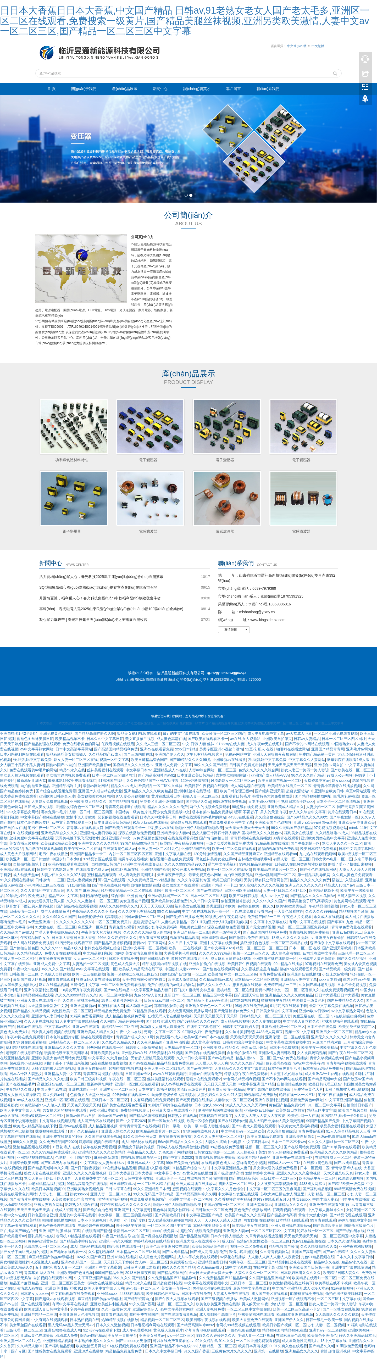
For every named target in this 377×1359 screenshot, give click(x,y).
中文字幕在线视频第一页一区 (206, 911)
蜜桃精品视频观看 (102, 875)
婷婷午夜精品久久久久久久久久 (125, 1204)
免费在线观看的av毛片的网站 (33, 770)
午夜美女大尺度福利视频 (101, 932)
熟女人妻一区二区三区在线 (76, 760)
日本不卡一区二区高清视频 (338, 801)
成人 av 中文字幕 (274, 896)
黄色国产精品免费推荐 (287, 1105)
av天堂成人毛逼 (299, 733)
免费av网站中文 (238, 754)
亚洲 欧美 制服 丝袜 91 (63, 1288)
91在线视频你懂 (26, 833)
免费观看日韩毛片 (236, 796)
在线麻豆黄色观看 (317, 1163)
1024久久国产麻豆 (90, 1257)
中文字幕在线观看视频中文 (288, 1042)
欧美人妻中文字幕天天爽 (20, 1110)
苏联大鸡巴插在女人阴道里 (283, 1194)
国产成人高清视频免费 (208, 1252)
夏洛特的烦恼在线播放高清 (220, 1110)
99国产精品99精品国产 (139, 843)
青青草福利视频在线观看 (346, 1063)
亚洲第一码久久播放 (115, 1241)
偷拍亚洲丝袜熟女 (235, 901)
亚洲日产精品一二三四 (191, 932)
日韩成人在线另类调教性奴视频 (300, 864)
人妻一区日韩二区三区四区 (91, 812)
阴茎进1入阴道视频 (347, 880)
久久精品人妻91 (30, 1346)
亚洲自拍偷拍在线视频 (207, 964)
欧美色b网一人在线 (303, 1115)
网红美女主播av (193, 927)
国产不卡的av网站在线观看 (307, 744)
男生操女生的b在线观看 (212, 1288)
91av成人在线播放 (28, 1100)
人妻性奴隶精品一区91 (179, 922)
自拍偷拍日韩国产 (106, 864)
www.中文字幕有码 (308, 1063)
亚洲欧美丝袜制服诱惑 (108, 1304)
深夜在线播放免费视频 (136, 833)
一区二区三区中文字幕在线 (339, 1299)
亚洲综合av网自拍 (328, 765)
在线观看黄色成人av (119, 848)
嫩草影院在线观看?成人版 (348, 760)
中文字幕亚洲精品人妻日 (151, 990)
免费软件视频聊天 (135, 1110)
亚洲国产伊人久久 (169, 754)
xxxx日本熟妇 (186, 749)
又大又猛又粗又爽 (338, 1173)
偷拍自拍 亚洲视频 (335, 1351)
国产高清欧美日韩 (169, 1215)
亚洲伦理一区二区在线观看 (287, 1037)
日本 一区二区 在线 (304, 948)
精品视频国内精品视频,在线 (164, 964)
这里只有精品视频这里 (204, 754)
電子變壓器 (148, 460)
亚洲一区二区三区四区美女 (63, 1283)
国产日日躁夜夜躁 (85, 1168)
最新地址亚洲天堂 (31, 780)
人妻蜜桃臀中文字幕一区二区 (98, 1178)
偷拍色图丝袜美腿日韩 (35, 739)
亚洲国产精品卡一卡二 (88, 854)
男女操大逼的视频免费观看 (68, 775)
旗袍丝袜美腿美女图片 (211, 1225)
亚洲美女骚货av (152, 1335)
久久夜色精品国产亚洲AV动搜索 (152, 780)
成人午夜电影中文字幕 (265, 733)
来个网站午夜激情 (130, 1225)
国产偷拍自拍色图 (24, 948)
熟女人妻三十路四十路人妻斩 (305, 770)
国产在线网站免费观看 (302, 1147)
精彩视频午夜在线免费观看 (171, 859)
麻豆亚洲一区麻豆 (92, 927)
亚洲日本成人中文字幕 (145, 1163)
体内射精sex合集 (357, 979)
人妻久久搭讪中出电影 (223, 1142)
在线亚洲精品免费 (14, 1058)
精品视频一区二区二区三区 (162, 1320)
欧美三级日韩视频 (227, 880)
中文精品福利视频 (97, 953)
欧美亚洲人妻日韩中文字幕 (46, 1309)
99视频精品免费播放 (256, 864)
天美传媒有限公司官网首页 (266, 880)
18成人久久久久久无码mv (292, 937)
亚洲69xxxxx (107, 1293)
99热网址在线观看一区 (105, 1047)
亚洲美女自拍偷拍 (330, 937)
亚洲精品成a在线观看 (17, 869)
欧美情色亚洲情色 (322, 1335)
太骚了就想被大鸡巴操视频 (53, 1068)
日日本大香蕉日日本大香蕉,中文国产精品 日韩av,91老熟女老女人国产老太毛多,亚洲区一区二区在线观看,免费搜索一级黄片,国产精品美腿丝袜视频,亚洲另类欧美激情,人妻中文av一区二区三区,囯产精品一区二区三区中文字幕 (184, 20)
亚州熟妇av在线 (134, 1053)
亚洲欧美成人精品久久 (88, 801)
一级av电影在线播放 (333, 1136)
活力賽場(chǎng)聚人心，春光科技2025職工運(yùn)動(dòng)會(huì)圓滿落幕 (101, 577)
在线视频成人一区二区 (333, 1157)
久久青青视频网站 (274, 1252)
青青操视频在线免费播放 (250, 838)
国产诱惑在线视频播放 (159, 1236)
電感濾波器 (148, 531)
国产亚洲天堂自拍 (248, 995)
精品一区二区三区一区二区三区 (261, 948)
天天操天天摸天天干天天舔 (290, 765)
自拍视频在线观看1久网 (52, 1278)
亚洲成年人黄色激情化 (317, 958)
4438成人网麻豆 (269, 1032)
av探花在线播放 (233, 1257)
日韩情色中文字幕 (84, 985)
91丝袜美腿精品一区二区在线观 (126, 890)
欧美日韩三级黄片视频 (88, 1079)
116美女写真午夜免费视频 (80, 990)
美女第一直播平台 (176, 1288)
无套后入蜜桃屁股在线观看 (153, 1058)
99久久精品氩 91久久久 (214, 1341)
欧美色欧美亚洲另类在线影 (168, 1246)
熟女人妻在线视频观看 (42, 1173)
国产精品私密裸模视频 (112, 943)
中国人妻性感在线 (51, 1089)
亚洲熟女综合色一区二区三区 (79, 807)
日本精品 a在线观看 (292, 1220)
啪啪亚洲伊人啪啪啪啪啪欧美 (199, 828)
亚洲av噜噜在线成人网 (62, 1330)
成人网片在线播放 (359, 917)
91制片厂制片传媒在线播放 (170, 1105)
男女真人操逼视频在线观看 (22, 775)
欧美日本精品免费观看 (318, 848)
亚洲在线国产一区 (83, 1089)
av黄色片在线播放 (197, 1173)
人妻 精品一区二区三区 (326, 1194)
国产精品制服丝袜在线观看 (290, 1262)
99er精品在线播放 (288, 964)
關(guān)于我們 (83, 89)
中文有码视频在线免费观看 (152, 1100)
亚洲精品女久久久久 (290, 1204)
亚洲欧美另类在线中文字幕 (323, 838)
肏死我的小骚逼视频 (25, 1063)
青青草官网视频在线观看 (103, 1074)
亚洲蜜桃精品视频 (57, 1341)
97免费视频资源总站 (330, 828)
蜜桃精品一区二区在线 (235, 990)
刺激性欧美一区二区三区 (174, 890)
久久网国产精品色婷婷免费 (122, 1021)
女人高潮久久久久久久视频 (261, 885)
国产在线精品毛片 (20, 1084)
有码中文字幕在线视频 (307, 922)
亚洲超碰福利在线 (167, 1283)
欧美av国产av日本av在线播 (206, 1037)
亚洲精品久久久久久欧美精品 (148, 791)
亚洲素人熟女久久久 (117, 1131)
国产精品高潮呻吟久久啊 (95, 733)
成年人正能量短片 (55, 911)
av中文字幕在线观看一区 (72, 822)
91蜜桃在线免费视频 (307, 1293)
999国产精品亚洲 (109, 1273)
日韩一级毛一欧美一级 (180, 1126)
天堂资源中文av (317, 780)
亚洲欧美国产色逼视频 (273, 822)
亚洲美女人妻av (236, 1231)
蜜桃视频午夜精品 (275, 1000)
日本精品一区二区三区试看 (256, 979)
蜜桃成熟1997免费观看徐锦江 (72, 780)
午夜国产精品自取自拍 (120, 1236)
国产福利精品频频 (317, 1189)
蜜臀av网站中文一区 (271, 990)
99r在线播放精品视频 (119, 1168)
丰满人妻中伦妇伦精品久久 (57, 932)
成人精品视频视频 (235, 1021)
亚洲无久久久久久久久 (303, 885)
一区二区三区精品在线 (289, 943)
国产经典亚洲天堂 (269, 791)
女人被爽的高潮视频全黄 (277, 1184)
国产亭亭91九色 (340, 922)
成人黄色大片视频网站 (18, 854)
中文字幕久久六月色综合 (108, 1058)
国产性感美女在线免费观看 (50, 1351)
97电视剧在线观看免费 (323, 964)
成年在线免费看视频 (99, 1147)
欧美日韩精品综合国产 (149, 760)
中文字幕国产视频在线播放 (42, 817)
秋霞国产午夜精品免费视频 (182, 843)
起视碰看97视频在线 (125, 1068)
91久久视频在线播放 (17, 880)
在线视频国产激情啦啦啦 (207, 1178)
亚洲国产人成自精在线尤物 (100, 791)
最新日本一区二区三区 (182, 995)
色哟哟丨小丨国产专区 (73, 1157)
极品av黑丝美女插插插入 (66, 754)
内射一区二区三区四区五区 (131, 854)
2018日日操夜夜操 (140, 1273)
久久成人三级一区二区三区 (158, 744)
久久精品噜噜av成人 (332, 833)
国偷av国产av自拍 (61, 765)
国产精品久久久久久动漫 (48, 1079)
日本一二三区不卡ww (288, 1142)
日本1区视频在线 (124, 869)
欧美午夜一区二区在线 (82, 848)
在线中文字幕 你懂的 (204, 1026)
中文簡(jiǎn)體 (297, 46)
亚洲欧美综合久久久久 (59, 833)
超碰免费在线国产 (144, 1314)
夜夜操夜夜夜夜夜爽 (55, 958)
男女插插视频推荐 (14, 1262)
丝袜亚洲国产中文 (116, 838)
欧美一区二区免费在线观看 (234, 848)
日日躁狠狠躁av (214, 937)
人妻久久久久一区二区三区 (257, 1273)
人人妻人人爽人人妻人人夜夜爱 (259, 1115)
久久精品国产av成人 (105, 754)
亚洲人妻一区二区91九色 (158, 848)
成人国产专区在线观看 (95, 1121)
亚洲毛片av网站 (359, 749)
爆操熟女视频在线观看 (188, 822)
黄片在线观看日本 (166, 796)
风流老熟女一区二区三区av (233, 780)
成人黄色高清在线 (171, 739)
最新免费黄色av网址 (205, 875)
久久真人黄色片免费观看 (352, 875)
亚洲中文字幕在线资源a (143, 864)
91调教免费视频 (351, 1178)
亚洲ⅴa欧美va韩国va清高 (314, 822)
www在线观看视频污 (169, 1074)
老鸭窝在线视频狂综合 (102, 948)
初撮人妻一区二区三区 (200, 796)
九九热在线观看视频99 (43, 848)
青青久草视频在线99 (326, 1058)
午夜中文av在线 (26, 969)
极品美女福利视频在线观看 (139, 733)
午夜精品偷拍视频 (323, 906)
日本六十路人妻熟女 (25, 1074)
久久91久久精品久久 (118, 1042)
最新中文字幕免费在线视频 (331, 1006)
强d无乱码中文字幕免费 (32, 760)
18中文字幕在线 (238, 1267)
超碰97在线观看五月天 (189, 958)
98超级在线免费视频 (229, 801)
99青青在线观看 (286, 838)
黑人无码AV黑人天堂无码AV (71, 1325)
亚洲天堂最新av (83, 1006)
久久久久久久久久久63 (74, 922)
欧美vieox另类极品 (291, 906)
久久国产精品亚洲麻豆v (242, 854)
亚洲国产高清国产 (306, 1252)
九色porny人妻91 (148, 995)
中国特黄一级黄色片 (131, 812)
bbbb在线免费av (165, 1231)
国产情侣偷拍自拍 (214, 838)
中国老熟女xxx (343, 744)
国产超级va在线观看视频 (76, 906)
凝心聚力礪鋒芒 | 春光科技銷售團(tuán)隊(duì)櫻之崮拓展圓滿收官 (93, 619)
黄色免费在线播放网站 (252, 1210)
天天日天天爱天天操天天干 (210, 1273)
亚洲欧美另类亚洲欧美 (356, 822)
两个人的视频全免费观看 (210, 807)
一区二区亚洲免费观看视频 (336, 733)
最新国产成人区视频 (29, 979)
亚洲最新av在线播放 (229, 760)
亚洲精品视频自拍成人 (35, 1157)
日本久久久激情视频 (343, 1241)
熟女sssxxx (341, 780)
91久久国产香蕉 (142, 1304)
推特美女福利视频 (113, 1199)
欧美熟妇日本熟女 (290, 1110)
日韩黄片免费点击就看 (247, 765)
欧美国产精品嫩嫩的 (253, 1157)
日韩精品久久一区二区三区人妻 (265, 1016)
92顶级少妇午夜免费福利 (26, 896)
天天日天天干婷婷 (118, 1262)
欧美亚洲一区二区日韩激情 (28, 859)
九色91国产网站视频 (175, 1152)
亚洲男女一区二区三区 (334, 1032)
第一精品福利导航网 (313, 875)
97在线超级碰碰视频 (348, 1016)
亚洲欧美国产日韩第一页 (309, 1267)
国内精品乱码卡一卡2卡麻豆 (344, 1115)
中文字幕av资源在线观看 (238, 1194)
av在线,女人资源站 (245, 739)
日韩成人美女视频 (38, 807)
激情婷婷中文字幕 (260, 1173)
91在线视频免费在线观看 (127, 1346)
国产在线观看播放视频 (178, 1314)
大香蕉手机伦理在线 (180, 953)
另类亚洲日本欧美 (220, 906)
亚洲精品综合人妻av (173, 833)
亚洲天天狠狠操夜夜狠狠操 (275, 754)
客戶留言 (233, 89)
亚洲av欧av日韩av (314, 1011)
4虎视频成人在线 (45, 1262)
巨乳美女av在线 (161, 828)
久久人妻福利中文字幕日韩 (42, 890)
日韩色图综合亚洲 (42, 1215)
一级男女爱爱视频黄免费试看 (229, 843)
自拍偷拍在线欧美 (291, 1084)
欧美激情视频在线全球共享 (291, 1283)
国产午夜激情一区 (344, 817)
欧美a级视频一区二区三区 (42, 1115)
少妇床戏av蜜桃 (335, 974)
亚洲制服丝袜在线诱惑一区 (196, 791)
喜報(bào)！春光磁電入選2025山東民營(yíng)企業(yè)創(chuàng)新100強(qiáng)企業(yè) (111, 609)
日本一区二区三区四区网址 (344, 739)
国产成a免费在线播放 (290, 1058)
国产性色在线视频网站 (318, 869)
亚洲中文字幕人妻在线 (172, 854)
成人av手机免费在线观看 (181, 1084)
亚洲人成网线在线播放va (196, 1184)
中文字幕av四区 (57, 1026)
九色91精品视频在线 (308, 1241)
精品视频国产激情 (353, 911)
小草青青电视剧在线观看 (205, 1330)
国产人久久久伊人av (213, 985)
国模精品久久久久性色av (133, 765)
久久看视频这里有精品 (259, 969)
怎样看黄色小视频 (251, 1163)
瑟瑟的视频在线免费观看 (118, 817)
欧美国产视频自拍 (353, 1110)
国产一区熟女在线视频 (166, 1121)
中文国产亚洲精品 (286, 1288)
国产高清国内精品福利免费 (116, 749)
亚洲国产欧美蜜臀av (94, 765)
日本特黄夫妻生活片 (284, 1068)
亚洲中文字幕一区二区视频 (145, 948)
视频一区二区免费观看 (248, 1246)
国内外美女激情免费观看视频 (138, 953)
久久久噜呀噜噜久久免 (318, 1246)
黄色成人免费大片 (125, 964)
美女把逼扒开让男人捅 (46, 901)
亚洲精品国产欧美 (195, 848)
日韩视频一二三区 (24, 974)
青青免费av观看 (122, 927)
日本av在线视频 (30, 1026)
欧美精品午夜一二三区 (317, 1178)
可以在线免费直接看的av (251, 911)
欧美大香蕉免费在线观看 (252, 1320)
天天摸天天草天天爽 (211, 1063)
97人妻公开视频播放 (132, 796)
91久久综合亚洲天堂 (140, 1136)
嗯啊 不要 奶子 (246, 812)
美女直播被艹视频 (139, 739)
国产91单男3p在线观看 (341, 1147)
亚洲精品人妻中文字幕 (298, 979)
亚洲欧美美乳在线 (105, 1053)
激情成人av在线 (30, 1288)
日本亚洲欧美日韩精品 (195, 775)
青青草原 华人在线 (346, 1168)
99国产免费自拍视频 (182, 1163)
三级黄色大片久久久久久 (232, 1351)
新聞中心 (160, 89)
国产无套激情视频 (260, 927)
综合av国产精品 (93, 1335)
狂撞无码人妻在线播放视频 (98, 979)
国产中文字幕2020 (219, 948)
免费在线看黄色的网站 (81, 744)
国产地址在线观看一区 (125, 1246)
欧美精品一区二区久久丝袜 (160, 786)
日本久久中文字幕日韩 (105, 739)
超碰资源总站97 (299, 791)
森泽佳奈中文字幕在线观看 (332, 943)
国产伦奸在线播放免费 (184, 917)
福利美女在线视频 (298, 833)
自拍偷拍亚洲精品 (35, 786)
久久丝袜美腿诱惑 (239, 1032)
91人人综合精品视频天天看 (348, 1131)
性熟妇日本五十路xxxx (296, 801)
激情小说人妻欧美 (81, 817)
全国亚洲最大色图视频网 (79, 1314)
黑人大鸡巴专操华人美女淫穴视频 (276, 1121)
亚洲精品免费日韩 (212, 1262)
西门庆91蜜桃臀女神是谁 (194, 990)
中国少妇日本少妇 (66, 859)
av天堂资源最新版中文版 (48, 1006)
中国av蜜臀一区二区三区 (144, 917)
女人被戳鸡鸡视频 (311, 1053)
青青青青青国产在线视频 (139, 1126)
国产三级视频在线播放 (219, 1299)
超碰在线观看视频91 (97, 1037)
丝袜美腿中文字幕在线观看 (31, 838)
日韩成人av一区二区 (284, 1163)
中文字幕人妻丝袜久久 (301, 1021)
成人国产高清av (235, 1241)
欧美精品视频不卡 (70, 739)
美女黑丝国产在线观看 (180, 885)
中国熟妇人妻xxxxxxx (183, 969)
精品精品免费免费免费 (112, 1011)
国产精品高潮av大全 (324, 1079)
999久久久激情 (25, 1142)
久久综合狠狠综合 (269, 817)
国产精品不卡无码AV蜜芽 (207, 1000)
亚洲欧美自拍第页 (277, 739)
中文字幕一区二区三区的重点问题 (273, 1189)
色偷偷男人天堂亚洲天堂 (90, 1095)
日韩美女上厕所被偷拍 (144, 1047)
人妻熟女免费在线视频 (49, 801)
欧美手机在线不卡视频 (333, 1283)
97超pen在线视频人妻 (201, 1131)
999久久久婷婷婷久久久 (118, 906)
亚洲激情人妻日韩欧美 (98, 833)
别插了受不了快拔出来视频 (350, 864)
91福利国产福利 (111, 780)
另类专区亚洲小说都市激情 (221, 749)
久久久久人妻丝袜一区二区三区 (92, 901)
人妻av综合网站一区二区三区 (213, 770)
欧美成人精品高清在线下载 (141, 969)
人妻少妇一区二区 (320, 807)
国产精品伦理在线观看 (42, 744)
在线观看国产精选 (96, 1231)
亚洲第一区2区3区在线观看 (137, 1084)
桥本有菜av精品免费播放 (212, 812)
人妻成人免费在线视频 (231, 1293)
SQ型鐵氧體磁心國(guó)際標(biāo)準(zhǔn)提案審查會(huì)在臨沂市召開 (98, 587)
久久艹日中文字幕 (204, 901)
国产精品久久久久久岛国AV (312, 896)
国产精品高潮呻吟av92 (156, 775)
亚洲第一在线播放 (268, 1351)
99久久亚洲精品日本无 (151, 1189)
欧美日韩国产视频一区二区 (280, 780)
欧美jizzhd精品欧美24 (58, 843)
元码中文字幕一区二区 (162, 1032)
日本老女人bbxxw (208, 1105)
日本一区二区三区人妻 (208, 896)
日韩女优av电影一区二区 (332, 859)
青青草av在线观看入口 (84, 828)
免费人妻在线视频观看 (63, 953)
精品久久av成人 (124, 786)
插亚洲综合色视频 (254, 943)
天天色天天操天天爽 (83, 1105)
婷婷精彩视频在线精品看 (99, 1142)
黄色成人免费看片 (168, 1330)
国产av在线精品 (210, 890)
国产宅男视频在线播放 (194, 1100)
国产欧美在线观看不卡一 (208, 739)
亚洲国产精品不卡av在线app (173, 1346)
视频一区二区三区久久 (251, 953)
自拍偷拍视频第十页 (29, 864)
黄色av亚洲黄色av (43, 1241)
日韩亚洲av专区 (138, 1074)
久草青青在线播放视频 (264, 1236)
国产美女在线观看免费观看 (124, 1105)
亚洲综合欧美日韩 (329, 791)
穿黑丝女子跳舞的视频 (136, 1147)
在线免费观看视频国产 (339, 990)
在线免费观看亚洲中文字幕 (231, 822)
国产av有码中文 (200, 1068)
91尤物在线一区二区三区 (55, 927)
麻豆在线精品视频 (53, 985)
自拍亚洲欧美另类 (238, 875)
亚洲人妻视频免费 (81, 880)
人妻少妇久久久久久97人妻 (63, 875)
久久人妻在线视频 (38, 1021)
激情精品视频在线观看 (31, 1147)
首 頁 (51, 89)
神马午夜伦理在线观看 (57, 1225)
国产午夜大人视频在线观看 (254, 1126)
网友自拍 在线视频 (258, 1220)
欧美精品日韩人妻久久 (341, 1273)
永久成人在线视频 (328, 917)
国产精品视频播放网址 (313, 796)
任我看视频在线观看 (117, 744)
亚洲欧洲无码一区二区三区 (283, 1026)
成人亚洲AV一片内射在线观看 (329, 1074)
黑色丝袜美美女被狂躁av (216, 859)
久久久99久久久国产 (269, 901)
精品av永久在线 (72, 770)
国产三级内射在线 (138, 754)
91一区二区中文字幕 (115, 995)
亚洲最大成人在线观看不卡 (39, 1000)
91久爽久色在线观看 (290, 1346)
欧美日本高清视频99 (48, 1189)
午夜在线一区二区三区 (127, 1079)
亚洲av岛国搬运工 (347, 932)
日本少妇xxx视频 (262, 801)
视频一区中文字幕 (114, 760)
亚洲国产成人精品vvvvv (270, 775)
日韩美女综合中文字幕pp (276, 1011)
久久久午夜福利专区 (194, 880)
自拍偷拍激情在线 (145, 885)
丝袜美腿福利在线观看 (105, 770)
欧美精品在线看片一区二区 (290, 786)
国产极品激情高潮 (228, 1173)
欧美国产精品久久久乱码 (245, 1215)
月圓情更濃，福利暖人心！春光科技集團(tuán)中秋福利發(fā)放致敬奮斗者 (100, 598)
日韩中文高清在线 (138, 1178)
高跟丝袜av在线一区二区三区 (61, 1084)
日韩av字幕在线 (118, 1189)
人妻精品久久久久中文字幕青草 (240, 1068)
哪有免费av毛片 (54, 812)
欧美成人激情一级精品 (226, 1089)
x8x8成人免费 (67, 1335)
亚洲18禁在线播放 (122, 1257)
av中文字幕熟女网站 (37, 749)
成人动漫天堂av (26, 875)
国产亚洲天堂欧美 (337, 948)
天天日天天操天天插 (156, 906)
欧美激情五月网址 (90, 1346)
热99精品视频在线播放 (119, 1320)
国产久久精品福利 (352, 958)
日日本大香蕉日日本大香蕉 (74, 937)
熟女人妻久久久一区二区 (342, 843)
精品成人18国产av (339, 885)
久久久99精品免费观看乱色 (53, 1152)
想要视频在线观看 (247, 985)
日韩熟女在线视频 (182, 1115)
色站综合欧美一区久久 (255, 906)
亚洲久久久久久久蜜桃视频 (85, 1173)
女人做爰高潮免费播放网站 (190, 1011)
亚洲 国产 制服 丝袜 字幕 (59, 1231)
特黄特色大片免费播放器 (272, 796)
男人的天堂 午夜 (273, 812)
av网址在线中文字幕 (319, 953)
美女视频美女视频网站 (95, 796)
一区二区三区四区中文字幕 (169, 1225)
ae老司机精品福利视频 (241, 1079)
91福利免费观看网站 (86, 1016)
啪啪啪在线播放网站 (292, 749)
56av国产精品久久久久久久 (180, 1142)
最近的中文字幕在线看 (181, 733)
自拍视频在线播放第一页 (141, 1157)
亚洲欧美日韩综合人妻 (57, 796)
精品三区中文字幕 (63, 896)
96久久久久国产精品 (211, 765)
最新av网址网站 (96, 786)
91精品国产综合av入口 (190, 1168)
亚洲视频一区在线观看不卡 (293, 1299)
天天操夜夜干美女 (171, 875)
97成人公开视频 (339, 775)
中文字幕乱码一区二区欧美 (243, 1131)
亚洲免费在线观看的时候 (62, 1136)
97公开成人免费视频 (188, 869)
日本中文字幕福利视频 (156, 1089)
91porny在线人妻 (231, 744)
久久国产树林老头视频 (317, 985)
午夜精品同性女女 (35, 937)
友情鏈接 (231, 629)
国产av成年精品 (347, 1163)
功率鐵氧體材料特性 (71, 460)
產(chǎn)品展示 (124, 89)
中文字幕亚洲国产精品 (257, 1084)
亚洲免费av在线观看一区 (292, 1157)
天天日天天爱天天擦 (219, 1084)
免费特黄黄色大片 (308, 1089)
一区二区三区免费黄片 (113, 922)
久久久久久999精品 (321, 911)
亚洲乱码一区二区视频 (327, 1330)
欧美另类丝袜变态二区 (357, 1026)
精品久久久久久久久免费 (167, 807)
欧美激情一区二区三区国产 (224, 733)
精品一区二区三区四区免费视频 (303, 927)
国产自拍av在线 (13, 828)
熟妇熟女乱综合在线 (81, 1204)
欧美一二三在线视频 (185, 948)
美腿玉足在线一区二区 (311, 1016)
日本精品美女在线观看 (250, 1225)
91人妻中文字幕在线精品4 (76, 1021)
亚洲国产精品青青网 (327, 749)
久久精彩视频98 (101, 1252)
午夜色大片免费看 (297, 917)
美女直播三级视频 (24, 843)
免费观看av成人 (169, 1037)
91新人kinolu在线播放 (150, 822)
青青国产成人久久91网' (135, 1037)
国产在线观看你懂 (232, 1121)
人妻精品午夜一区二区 (182, 1047)
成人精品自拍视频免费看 (125, 1016)
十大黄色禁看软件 (288, 911)
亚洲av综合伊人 (145, 1309)
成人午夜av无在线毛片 (264, 744)
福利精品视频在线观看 (35, 995)
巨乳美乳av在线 (346, 796)
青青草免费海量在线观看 (125, 807)
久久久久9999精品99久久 (185, 864)
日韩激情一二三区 (50, 880)
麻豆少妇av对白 (55, 1095)
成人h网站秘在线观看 (247, 786)
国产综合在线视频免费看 (56, 791)
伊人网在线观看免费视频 (33, 943)
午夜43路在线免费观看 (25, 1037)
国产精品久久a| (198, 801)
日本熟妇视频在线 (244, 1000)
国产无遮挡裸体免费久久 (234, 1011)
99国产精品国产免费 (323, 1121)
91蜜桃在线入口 (111, 1006)
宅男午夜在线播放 (53, 854)
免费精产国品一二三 (263, 917)
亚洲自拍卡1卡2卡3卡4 (18, 733)
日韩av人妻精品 (307, 739)
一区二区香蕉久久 (305, 990)
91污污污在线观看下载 (73, 943)
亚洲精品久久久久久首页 (64, 1047)
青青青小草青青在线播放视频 (337, 786)
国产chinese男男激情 (133, 1341)
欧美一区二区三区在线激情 (229, 869)
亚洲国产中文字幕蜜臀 (132, 1210)
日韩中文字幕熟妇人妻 (55, 869)
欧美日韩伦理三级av (236, 791)
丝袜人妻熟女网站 (48, 1204)
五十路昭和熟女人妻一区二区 (59, 1267)
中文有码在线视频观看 (57, 1121)
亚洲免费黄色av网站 (56, 733)
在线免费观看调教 (182, 838)
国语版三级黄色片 (191, 1089)
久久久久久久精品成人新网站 (147, 932)
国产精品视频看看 (123, 801)
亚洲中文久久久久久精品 (98, 843)
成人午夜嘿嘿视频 (137, 1330)
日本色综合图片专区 (33, 822)
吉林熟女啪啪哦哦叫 (232, 775)
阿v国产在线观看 (111, 880)
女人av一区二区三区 (90, 958)
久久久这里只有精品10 (136, 911)
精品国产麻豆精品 (24, 1283)
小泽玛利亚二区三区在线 (44, 885)
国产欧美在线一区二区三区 (352, 770)
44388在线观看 (240, 817)
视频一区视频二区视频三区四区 (132, 974)
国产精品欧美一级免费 (337, 969)
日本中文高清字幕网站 (74, 749)
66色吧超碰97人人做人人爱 (42, 1105)
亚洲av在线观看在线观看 (69, 864)
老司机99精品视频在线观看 (78, 1236)
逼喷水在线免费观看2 (203, 1079)
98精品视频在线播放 (272, 843)
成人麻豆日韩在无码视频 (230, 958)
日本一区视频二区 (314, 1168)
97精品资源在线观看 (100, 859)
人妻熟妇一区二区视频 (90, 964)
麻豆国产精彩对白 (327, 1042)
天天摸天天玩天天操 (246, 1037)
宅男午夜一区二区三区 (46, 828)
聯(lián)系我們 (268, 89)
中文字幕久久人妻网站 (307, 760)
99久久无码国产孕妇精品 (291, 828)
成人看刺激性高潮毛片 (137, 875)
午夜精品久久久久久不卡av (94, 911)
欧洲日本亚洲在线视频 (294, 1314)
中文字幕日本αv (139, 770)
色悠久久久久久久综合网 (259, 770)
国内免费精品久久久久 (345, 1000)
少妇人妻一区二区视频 (288, 1304)
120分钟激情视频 (195, 780)
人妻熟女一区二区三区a (233, 1100)
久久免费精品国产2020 (58, 1142)
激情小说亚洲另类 (243, 1252)
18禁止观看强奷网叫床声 (121, 1000)
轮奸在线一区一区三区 (297, 1095)
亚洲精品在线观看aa (280, 854)
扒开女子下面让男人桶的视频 (30, 906)
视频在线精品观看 (184, 937)
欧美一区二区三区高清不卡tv (297, 1309)
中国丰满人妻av (325, 1199)
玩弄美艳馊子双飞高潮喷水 (77, 838)
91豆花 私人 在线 (259, 749)
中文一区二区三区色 (240, 974)
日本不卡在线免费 (123, 958)
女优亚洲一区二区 (360, 1210)
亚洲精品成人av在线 (170, 770)
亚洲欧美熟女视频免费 (169, 901)
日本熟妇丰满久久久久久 (300, 1273)
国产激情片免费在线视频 (249, 937)
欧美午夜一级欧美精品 (319, 1047)
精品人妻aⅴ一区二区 (253, 1058)
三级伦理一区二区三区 (356, 953)
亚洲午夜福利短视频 (40, 990)
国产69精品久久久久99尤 (189, 760)
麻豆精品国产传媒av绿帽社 (51, 1257)
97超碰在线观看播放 (30, 1042)
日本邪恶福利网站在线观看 (22, 754)
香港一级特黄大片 (226, 932)
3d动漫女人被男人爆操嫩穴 (162, 1026)
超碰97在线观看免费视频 (200, 1231)
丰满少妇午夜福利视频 (95, 1225)
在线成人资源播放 (66, 1210)
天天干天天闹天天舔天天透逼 (217, 1220)
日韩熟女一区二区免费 (213, 1210)
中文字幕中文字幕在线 (268, 922)
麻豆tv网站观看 (358, 791)
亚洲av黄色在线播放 (37, 1335)
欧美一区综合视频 (201, 1121)
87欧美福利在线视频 (166, 1053)
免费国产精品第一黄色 (317, 754)
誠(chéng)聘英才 (196, 89)
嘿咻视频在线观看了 (215, 1115)
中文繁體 (318, 46)
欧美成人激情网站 (182, 979)
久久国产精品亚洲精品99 (269, 1278)
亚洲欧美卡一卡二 (170, 1178)
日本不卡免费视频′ (352, 985)
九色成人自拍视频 (55, 974)
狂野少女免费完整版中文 (169, 812)
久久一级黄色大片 (116, 1309)
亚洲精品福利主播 (66, 786)
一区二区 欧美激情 (207, 974)
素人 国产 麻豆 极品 (82, 890)
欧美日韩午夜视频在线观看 (207, 786)
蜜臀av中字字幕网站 (149, 943)
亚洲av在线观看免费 (156, 749)
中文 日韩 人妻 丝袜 (198, 744)
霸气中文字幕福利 (222, 864)
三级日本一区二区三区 (109, 1100)
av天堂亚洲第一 (41, 922)
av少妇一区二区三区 (142, 1288)
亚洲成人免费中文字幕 (173, 765)
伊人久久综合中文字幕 (307, 812)
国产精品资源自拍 (172, 1273)
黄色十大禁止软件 (313, 1215)
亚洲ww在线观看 (85, 1026)
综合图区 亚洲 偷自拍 (128, 896)
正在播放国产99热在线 (18, 1231)
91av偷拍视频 (79, 885)
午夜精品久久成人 (20, 1089)
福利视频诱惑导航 (94, 896)
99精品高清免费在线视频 (87, 1184)
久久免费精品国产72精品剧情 (151, 880)
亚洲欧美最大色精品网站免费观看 (58, 1058)
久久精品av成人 (30, 953)
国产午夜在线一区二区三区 (350, 1053)
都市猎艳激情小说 (168, 1006)
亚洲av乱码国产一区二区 (275, 875)
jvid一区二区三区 (180, 1335)
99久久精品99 (168, 911)
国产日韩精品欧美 (154, 958)
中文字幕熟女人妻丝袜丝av (102, 1163)
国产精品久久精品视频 (31, 1011)
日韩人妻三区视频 (352, 896)
